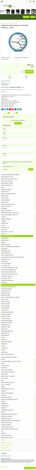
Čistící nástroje (5, 291)
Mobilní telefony (6, 250)
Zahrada (18, 391)
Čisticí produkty (18, 200)
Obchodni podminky (5, 442)
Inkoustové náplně (18, 190)
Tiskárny (18, 221)
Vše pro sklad (18, 406)
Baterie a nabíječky (18, 219)
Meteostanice (5, 240)
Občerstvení (18, 223)
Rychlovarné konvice (7, 255)
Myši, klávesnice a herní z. (18, 204)
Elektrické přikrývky (7, 331)
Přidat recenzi (18, 123)
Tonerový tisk (18, 192)
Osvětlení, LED (18, 228)
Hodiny (3, 284)
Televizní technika (18, 435)
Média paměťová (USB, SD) (18, 383)
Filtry (18, 187)
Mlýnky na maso (5, 305)
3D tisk (18, 364)
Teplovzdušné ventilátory (8, 272)
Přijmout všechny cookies (30, 468)
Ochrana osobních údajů (6, 445)
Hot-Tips (18, 225)
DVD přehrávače (5, 253)
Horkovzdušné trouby (7, 280)
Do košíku (29, 72)
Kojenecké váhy (5, 324)
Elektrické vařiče (6, 278)
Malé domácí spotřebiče (18, 372)
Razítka (18, 359)
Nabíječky (18, 408)
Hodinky (3, 242)
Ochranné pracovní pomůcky (18, 414)
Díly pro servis (18, 366)
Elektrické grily (5, 265)
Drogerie (18, 395)
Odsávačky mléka (6, 326)
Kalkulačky (18, 230)
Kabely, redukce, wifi (18, 185)
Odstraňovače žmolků (7, 312)
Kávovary (3, 282)
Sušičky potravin (6, 316)
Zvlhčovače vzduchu (7, 320)
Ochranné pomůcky (18, 397)
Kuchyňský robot (6, 314)
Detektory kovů (5, 293)
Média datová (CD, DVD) (18, 177)
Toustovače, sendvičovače (8, 269)
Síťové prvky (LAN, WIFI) (18, 232)
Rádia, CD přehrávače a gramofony (10, 246)
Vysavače (3, 339)
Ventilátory (4, 310)
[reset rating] (12, 166)
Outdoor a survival (18, 419)
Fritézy (3, 350)
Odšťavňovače (5, 335)
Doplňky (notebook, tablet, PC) (18, 215)
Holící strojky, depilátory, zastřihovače (12, 257)
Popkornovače (5, 307)
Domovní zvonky (5, 295)
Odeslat (30, 169)
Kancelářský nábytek (18, 410)
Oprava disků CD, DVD (6, 450)
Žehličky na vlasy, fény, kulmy (9, 274)
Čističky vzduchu (6, 318)
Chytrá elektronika (18, 370)
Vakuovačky (4, 348)
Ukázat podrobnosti (4, 467)
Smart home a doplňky (18, 438)
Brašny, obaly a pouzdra (18, 376)
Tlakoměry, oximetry (7, 276)
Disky (18, 380)
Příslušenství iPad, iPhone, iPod (9, 212)
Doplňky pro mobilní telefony (18, 400)
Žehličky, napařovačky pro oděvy (10, 297)
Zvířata (3, 346)
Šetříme (18, 402)
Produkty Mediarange (7, 393)
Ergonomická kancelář (18, 389)
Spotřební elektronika (18, 236)
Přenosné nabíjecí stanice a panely (18, 421)
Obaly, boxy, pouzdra (18, 181)
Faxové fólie (18, 196)
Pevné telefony (5, 244)
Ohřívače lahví (5, 333)
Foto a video (18, 378)
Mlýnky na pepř (5, 303)
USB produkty (18, 202)
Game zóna (18, 368)
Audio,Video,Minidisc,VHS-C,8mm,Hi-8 (18, 175)
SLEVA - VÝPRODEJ (5, 384)
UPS (18, 431)
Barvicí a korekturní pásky (18, 194)
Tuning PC (18, 217)
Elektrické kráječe (6, 288)
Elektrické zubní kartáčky (8, 286)
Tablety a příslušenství (18, 354)
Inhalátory (4, 329)
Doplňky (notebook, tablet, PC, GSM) (18, 361)
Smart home (18, 374)
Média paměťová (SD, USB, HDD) (18, 179)
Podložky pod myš (18, 206)
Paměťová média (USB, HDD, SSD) (18, 429)
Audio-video (18, 352)
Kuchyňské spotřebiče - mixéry (9, 267)
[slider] (17, 59)
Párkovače (4, 343)
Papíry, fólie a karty (18, 423)
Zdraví (3, 337)
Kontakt (2, 440)
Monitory (18, 433)
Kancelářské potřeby (18, 183)
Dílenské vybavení (18, 425)
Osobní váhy (4, 261)
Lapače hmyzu (5, 238)
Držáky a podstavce (18, 211)
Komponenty (18, 404)
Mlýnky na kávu (5, 301)
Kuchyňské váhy (5, 259)
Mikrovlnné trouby (6, 341)
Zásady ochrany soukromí (31, 464)
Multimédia (18, 209)
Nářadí (18, 387)
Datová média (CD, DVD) (18, 427)
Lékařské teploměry (7, 322)
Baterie (18, 412)
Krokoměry (4, 248)
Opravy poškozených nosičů (9, 357)
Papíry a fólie (18, 198)
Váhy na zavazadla (6, 263)
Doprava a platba (5, 447)
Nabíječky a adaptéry (18, 416)
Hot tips (18, 234)
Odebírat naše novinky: (6, 456)
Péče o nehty (4, 299)
